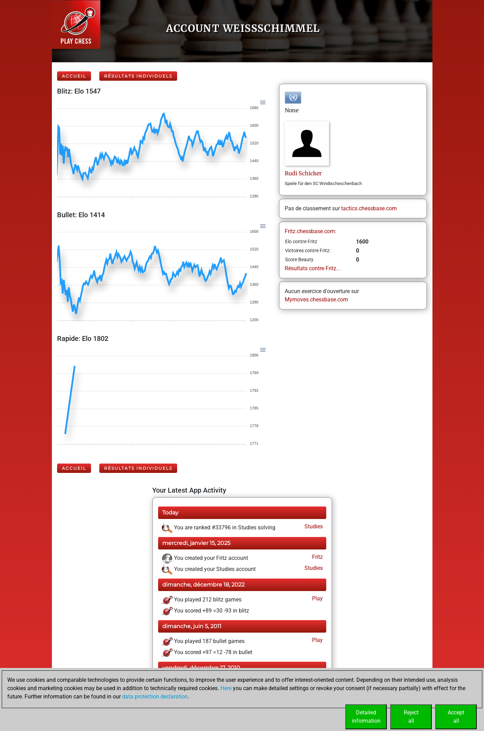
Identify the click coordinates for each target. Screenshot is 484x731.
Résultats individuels (138, 76)
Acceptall (456, 716)
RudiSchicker (303, 173)
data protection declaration (155, 696)
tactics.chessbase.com (369, 208)
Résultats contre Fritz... (312, 268)
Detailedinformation (366, 716)
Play (317, 598)
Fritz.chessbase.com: (310, 231)
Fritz (317, 557)
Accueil (74, 76)
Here (225, 688)
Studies (313, 526)
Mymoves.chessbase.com (316, 299)
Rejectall (411, 716)
